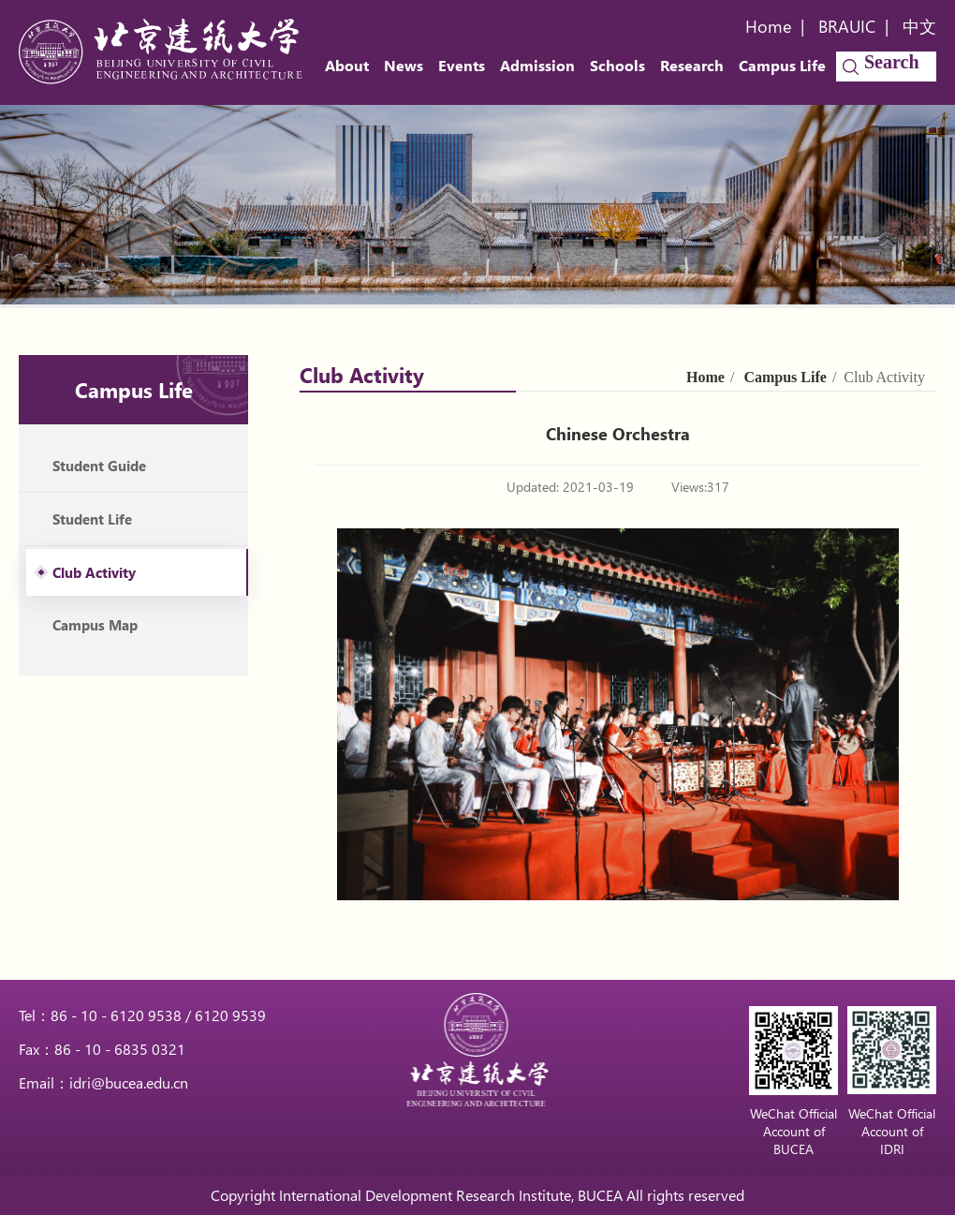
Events (461, 65)
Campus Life (782, 65)
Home (768, 26)
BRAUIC (846, 26)
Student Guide (99, 465)
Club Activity (94, 572)
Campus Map (95, 624)
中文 (919, 26)
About (347, 65)
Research (692, 65)
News (403, 65)
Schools (617, 65)
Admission (537, 65)
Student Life (92, 519)
